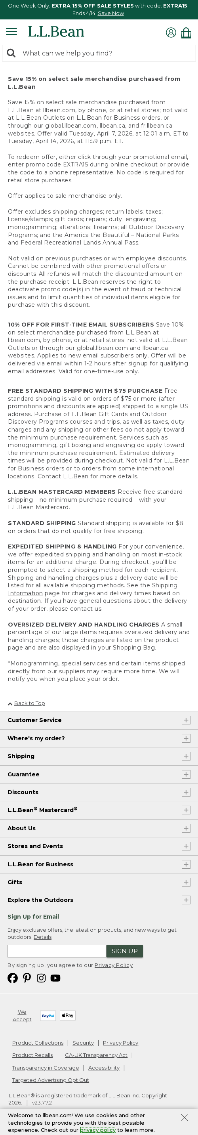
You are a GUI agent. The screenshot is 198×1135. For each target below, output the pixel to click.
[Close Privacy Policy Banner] (184, 1118)
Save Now (111, 13)
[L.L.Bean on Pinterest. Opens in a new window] (27, 977)
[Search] (13, 53)
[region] (99, 9)
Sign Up (125, 951)
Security (83, 1042)
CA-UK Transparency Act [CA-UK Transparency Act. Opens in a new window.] (96, 1055)
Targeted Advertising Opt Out (50, 1080)
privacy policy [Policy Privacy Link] (98, 1130)
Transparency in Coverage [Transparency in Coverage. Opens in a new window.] (45, 1067)
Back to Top (26, 703)
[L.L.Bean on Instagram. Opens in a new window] (41, 977)
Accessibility (104, 1067)
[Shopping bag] (188, 32)
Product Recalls (32, 1055)
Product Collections (37, 1042)
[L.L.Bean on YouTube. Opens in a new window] (55, 977)
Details (42, 937)
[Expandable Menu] (11, 32)
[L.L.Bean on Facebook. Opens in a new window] (13, 977)
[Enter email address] (57, 951)
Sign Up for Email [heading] (33, 916)
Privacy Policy (114, 965)
